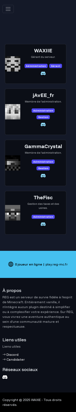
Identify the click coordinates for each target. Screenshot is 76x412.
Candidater (13, 359)
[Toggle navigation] (8, 9)
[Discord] (4, 377)
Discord (10, 355)
